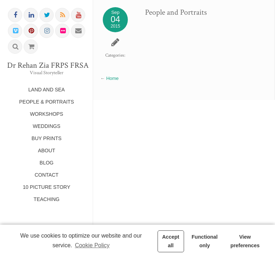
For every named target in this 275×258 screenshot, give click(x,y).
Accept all (170, 241)
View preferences (245, 241)
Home (112, 78)
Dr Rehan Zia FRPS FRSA (46, 66)
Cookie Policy (92, 245)
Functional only (205, 241)
